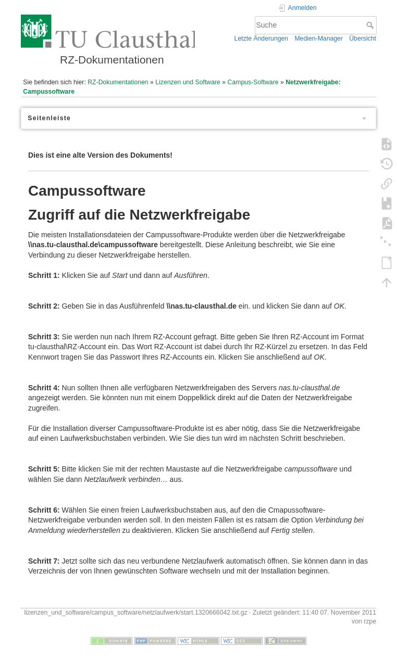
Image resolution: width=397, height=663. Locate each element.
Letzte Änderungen (261, 38)
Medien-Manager (318, 38)
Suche (371, 25)
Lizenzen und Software (187, 82)
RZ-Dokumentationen (118, 82)
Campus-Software (253, 82)
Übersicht (362, 38)
